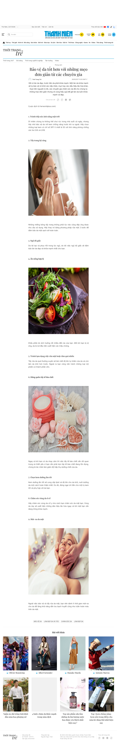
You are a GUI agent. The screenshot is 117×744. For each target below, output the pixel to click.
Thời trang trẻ (108, 42)
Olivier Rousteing (17, 672)
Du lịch (53, 42)
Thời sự (8, 42)
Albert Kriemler (45, 672)
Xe (90, 42)
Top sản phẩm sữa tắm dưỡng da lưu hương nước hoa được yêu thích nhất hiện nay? (72, 718)
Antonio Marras (102, 672)
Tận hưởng (48, 61)
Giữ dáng (19, 61)
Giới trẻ (40, 42)
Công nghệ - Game (81, 42)
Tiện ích (44, 27)
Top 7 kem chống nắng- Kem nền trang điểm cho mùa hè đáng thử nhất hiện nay (101, 718)
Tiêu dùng (99, 42)
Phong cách (58, 65)
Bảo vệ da (38, 621)
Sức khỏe (34, 42)
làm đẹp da (78, 621)
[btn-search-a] (9, 34)
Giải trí (65, 42)
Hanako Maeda (74, 672)
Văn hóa (59, 42)
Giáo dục (47, 42)
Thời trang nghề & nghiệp (34, 61)
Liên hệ (50, 27)
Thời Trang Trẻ (36, 79)
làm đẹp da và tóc (51, 621)
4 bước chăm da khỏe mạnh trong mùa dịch (44, 715)
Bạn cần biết (36, 27)
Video (93, 42)
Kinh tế (20, 42)
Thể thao (71, 42)
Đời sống (27, 42)
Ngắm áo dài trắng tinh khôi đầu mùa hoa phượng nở (15, 715)
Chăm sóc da (66, 621)
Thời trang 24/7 (8, 61)
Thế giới (14, 42)
